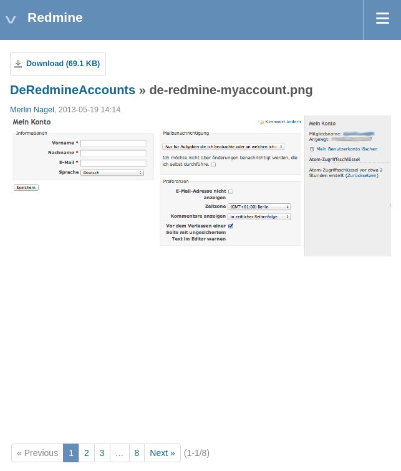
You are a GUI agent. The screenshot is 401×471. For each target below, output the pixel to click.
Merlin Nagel (32, 109)
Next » (162, 453)
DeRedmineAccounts (72, 90)
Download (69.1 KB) (63, 63)
